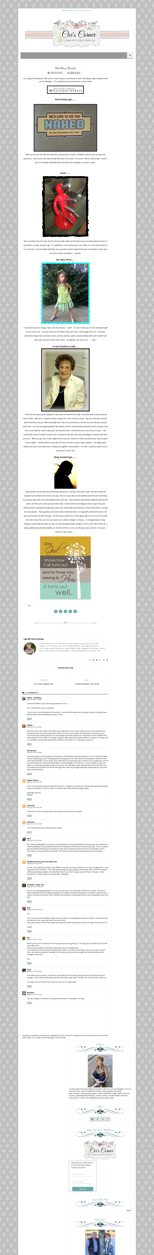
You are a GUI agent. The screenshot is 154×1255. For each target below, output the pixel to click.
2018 (65, 1137)
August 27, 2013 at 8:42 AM (34, 1030)
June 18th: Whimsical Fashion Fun (115, 327)
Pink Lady (107, 368)
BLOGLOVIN (67, 10)
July (66, 1177)
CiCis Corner (76, 1208)
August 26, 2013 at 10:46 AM (35, 943)
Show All (128, 388)
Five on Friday (69, 1175)
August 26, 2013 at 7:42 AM (34, 798)
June (66, 1179)
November (68, 1151)
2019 (65, 1135)
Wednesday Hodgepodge (112, 370)
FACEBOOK (78, 10)
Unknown (31, 855)
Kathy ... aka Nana (34, 739)
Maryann (30, 1054)
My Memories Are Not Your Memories (42, 916)
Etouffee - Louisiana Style (116, 429)
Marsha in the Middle (111, 362)
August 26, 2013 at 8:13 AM (34, 830)
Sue (28, 996)
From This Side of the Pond (113, 356)
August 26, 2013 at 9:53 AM (34, 918)
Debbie (30, 766)
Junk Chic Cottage (110, 382)
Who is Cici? (41, 57)
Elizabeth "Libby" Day (35, 941)
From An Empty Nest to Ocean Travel (114, 377)
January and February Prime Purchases (120, 514)
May (66, 1181)
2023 (65, 1127)
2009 (65, 1197)
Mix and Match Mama (111, 337)
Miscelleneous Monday (72, 1173)
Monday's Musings (76, 57)
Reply (29, 760)
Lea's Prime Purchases (115, 446)
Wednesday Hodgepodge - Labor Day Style (78, 1161)
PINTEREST (87, 10)
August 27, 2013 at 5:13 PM (34, 1055)
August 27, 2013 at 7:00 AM (34, 998)
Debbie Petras (33, 828)
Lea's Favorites (58, 57)
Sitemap (124, 57)
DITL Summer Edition (110, 345)
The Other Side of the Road (114, 331)
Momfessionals (109, 344)
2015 (65, 1143)
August (67, 1157)
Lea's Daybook (69, 1159)
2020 (65, 1133)
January (67, 1189)
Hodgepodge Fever (110, 358)
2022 (65, 1129)
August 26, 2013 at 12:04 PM (35, 966)
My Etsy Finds (113, 463)
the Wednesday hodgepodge (113, 351)
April (29, 888)
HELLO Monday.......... (115, 411)
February (68, 1187)
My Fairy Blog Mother (83, 1210)
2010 (65, 1195)
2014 (65, 1145)
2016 (65, 1141)
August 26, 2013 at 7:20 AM (34, 768)
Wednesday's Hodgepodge (73, 1171)
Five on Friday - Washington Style (75, 1165)
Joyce (29, 1028)
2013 (65, 1147)
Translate (35, 1126)
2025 (65, 1123)
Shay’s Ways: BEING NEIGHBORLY (115, 339)
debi (29, 964)
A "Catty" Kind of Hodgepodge (118, 566)
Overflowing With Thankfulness (115, 350)
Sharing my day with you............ (74, 1169)
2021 (65, 1131)
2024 (65, 1125)
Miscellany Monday (71, 1163)
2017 (65, 1139)
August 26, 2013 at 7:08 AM (34, 741)
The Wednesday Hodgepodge (113, 333)
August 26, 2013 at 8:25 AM (34, 857)
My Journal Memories (111, 374)
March (67, 1185)
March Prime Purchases (116, 549)
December (68, 1149)
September (69, 1155)
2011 (65, 1193)
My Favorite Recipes (108, 57)
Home (28, 57)
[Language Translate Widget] (32, 1123)
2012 (65, 1191)
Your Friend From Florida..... (113, 325)
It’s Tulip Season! (109, 364)
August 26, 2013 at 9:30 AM (34, 890)
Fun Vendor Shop (109, 384)
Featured (92, 57)
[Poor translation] (7, 1226)
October (68, 1153)
